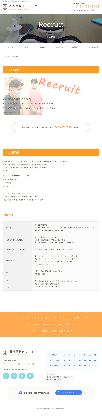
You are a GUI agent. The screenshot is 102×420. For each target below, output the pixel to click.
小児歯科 (58, 324)
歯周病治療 (47, 324)
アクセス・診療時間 (91, 49)
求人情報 (85, 317)
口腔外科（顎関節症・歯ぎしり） (63, 331)
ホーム (11, 49)
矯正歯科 (45, 331)
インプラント (33, 331)
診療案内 (75, 49)
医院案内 (43, 49)
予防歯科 (36, 324)
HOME (16, 317)
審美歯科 (69, 324)
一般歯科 (26, 324)
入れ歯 (77, 324)
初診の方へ (59, 49)
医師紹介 (27, 49)
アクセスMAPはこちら (68, 393)
